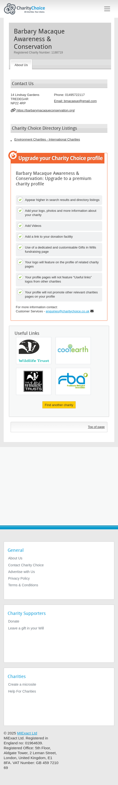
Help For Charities (22, 691)
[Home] (26, 9)
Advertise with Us (21, 572)
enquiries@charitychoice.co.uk (67, 311)
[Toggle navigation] (107, 9)
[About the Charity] (21, 64)
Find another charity (59, 405)
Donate (13, 621)
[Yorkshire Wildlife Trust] (33, 381)
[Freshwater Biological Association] (73, 381)
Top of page (96, 427)
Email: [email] (75, 101)
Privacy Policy (19, 578)
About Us (15, 558)
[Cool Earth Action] (73, 350)
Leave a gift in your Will (26, 628)
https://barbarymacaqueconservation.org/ (43, 110)
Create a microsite (22, 684)
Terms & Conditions (23, 585)
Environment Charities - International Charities (47, 139)
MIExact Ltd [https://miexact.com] (27, 733)
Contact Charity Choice (26, 565)
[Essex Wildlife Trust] (33, 350)
